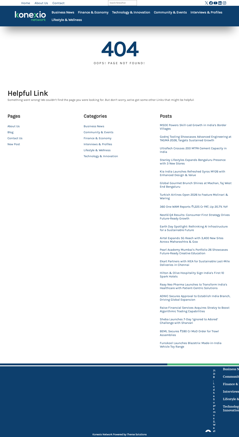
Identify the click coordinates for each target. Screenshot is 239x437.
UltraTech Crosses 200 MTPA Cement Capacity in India (195, 154)
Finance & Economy (93, 12)
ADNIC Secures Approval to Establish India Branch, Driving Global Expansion (191, 315)
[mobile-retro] (91, 401)
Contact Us (14, 138)
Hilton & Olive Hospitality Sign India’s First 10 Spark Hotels (194, 287)
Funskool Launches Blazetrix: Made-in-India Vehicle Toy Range (193, 363)
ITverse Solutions (137, 434)
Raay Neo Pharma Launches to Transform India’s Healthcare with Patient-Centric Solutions (190, 301)
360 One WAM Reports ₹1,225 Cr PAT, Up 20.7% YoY (193, 215)
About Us (13, 126)
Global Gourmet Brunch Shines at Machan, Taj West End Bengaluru (194, 190)
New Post (13, 144)
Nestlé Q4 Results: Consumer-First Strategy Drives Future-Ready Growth (192, 227)
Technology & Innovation (131, 12)
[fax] (91, 411)
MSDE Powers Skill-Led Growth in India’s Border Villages (195, 127)
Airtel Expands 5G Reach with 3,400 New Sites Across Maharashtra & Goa (194, 251)
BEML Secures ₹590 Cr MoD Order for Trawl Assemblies (191, 351)
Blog (10, 132)
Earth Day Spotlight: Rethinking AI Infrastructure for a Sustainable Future (189, 239)
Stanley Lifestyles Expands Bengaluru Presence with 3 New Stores (195, 166)
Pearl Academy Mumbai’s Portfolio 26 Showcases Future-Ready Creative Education (193, 263)
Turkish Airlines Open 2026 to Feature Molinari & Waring (194, 202)
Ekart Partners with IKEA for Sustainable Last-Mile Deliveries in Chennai (194, 275)
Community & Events (170, 12)
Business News (63, 12)
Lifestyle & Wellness (67, 20)
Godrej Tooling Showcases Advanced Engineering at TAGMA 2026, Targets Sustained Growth (194, 140)
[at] (91, 419)
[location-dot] (91, 391)
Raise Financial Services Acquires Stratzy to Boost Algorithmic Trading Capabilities (192, 327)
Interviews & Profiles (206, 12)
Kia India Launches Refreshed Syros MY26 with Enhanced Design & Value (195, 178)
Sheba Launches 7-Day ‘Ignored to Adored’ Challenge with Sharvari (191, 339)
